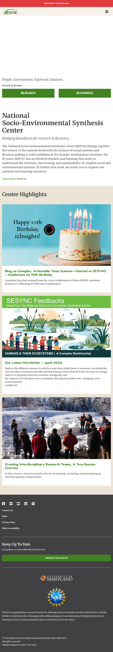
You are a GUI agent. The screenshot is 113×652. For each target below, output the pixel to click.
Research (28, 93)
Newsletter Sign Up (56, 558)
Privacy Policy (8, 522)
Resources (85, 93)
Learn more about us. (14, 178)
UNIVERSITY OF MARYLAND (56, 3)
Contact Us (7, 510)
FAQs (4, 516)
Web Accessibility (10, 528)
